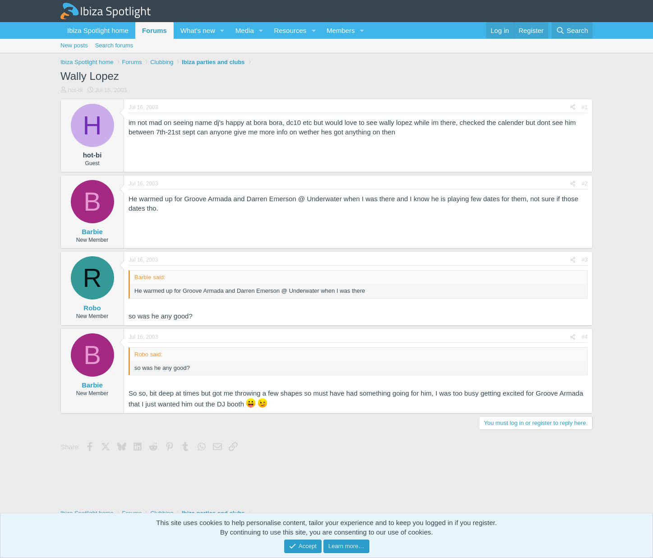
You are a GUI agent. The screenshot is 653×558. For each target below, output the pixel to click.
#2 (585, 183)
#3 (585, 260)
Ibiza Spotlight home (98, 30)
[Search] (572, 30)
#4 (585, 337)
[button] (222, 30)
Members (340, 30)
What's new (197, 30)
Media (244, 30)
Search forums (114, 45)
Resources (290, 30)
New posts (74, 45)
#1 (585, 107)
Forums (154, 30)
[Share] (573, 107)
